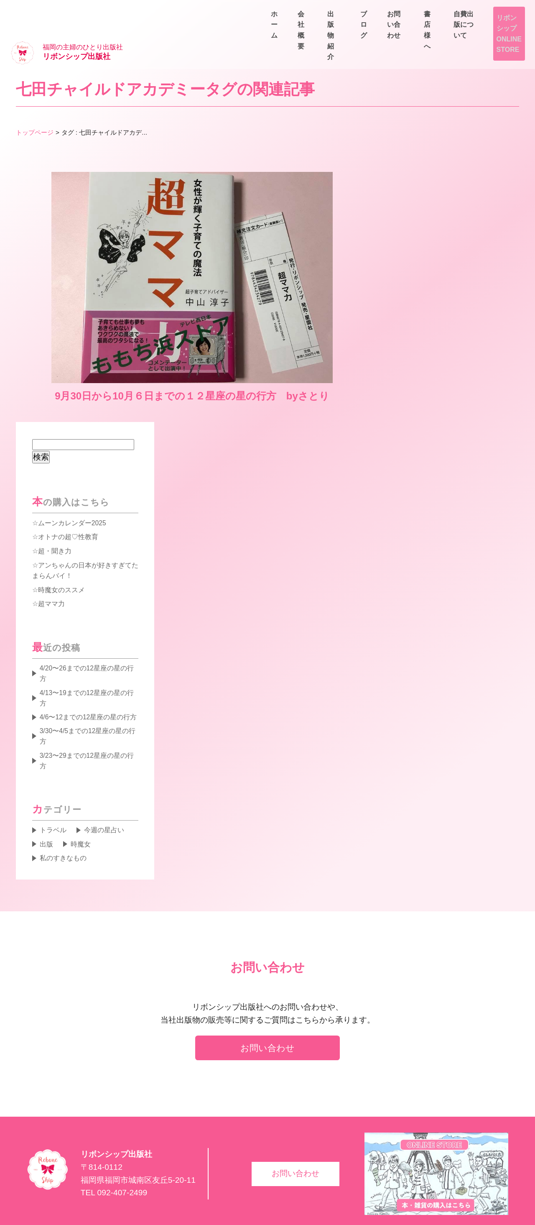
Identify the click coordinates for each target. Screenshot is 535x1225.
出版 (47, 797)
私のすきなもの (63, 812)
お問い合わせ (502, 29)
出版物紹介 (404, 29)
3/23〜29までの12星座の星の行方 (87, 713)
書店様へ (434, 10)
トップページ (35, 105)
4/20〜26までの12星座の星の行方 (87, 623)
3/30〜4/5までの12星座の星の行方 (89, 688)
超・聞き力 (54, 499)
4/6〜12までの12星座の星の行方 (89, 668)
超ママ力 (51, 553)
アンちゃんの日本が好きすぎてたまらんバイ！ (85, 519)
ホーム (311, 29)
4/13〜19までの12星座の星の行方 (87, 648)
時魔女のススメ (61, 538)
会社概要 (354, 29)
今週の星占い (105, 783)
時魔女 (82, 797)
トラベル (53, 783)
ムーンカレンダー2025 (72, 470)
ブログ (451, 29)
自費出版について (495, 10)
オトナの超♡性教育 (68, 484)
